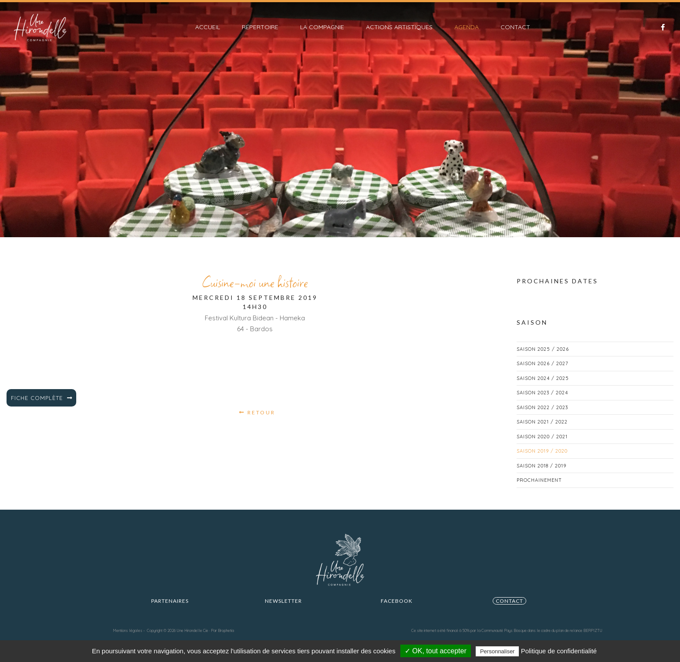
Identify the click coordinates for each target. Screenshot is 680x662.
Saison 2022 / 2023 (542, 415)
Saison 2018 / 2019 (541, 473)
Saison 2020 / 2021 (542, 444)
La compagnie (322, 27)
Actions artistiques (399, 27)
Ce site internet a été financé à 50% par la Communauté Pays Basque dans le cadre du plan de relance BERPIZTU (506, 630)
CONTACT (509, 608)
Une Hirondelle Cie (192, 630)
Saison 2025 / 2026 (543, 357)
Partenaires (170, 608)
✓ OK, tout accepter (436, 651)
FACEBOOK (397, 608)
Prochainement (539, 488)
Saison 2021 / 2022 (542, 430)
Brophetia (226, 630)
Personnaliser (497, 651)
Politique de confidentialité (559, 651)
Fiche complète (41, 405)
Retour (257, 420)
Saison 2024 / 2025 (543, 386)
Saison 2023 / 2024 (542, 400)
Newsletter (283, 608)
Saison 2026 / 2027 (542, 371)
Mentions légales (127, 630)
